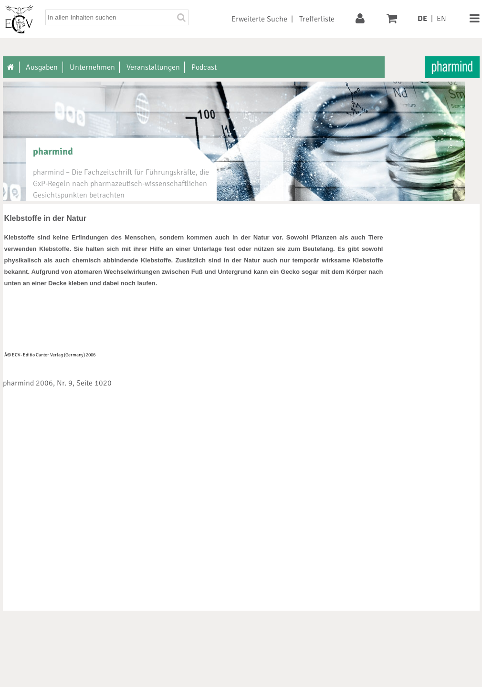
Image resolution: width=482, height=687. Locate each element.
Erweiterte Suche (259, 19)
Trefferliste (317, 19)
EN (441, 18)
